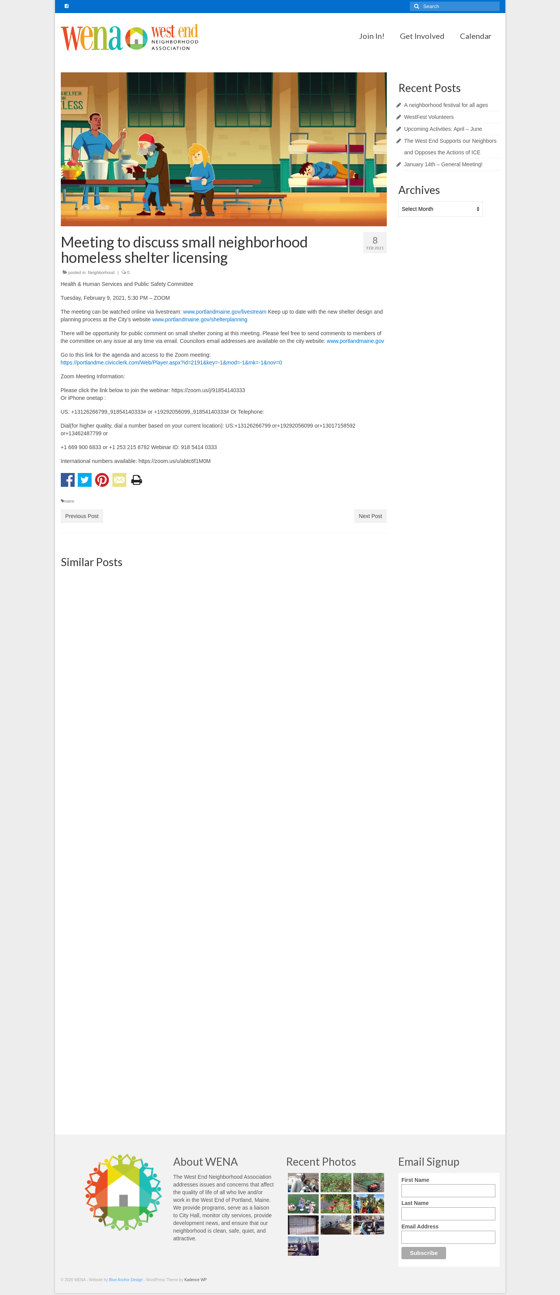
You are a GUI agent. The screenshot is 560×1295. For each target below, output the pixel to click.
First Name (415, 1180)
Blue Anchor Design (126, 1280)
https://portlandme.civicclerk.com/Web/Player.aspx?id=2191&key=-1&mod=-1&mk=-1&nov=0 (171, 362)
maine (69, 501)
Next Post (370, 516)
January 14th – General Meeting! (443, 164)
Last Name (415, 1203)
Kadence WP (195, 1280)
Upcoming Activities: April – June (443, 129)
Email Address (420, 1226)
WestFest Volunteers (429, 117)
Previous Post (82, 516)
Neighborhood (101, 272)
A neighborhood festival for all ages (446, 105)
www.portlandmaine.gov (355, 341)
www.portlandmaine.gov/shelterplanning (199, 319)
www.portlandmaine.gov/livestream (224, 312)
